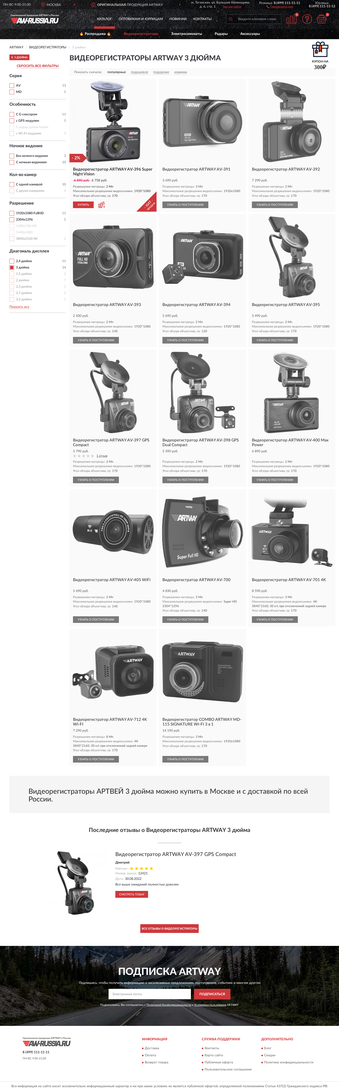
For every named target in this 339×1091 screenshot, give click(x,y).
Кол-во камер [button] (22, 175)
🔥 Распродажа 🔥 (95, 34)
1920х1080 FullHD (30, 213)
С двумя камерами (30, 191)
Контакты (202, 19)
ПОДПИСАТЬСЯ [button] (212, 994)
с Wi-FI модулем (28, 133)
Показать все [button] (19, 307)
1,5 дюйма (24, 274)
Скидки (269, 1055)
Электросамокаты (186, 34)
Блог (267, 1048)
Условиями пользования (210, 1004)
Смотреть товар (131, 894)
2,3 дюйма (24, 286)
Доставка (152, 1048)
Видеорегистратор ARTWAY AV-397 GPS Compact (175, 854)
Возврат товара (156, 1062)
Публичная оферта (219, 1062)
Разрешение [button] (21, 203)
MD (19, 92)
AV (18, 85)
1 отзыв (102, 455)
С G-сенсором (26, 114)
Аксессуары (250, 34)
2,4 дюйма (24, 261)
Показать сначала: (88, 72)
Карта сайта (214, 1055)
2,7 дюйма (24, 293)
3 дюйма (22, 267)
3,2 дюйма (24, 299)
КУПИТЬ (83, 204)
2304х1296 (24, 219)
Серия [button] (15, 76)
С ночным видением (31, 162)
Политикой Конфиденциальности (168, 1004)
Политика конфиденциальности (288, 1062)
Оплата (150, 1055)
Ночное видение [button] (26, 146)
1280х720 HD (26, 226)
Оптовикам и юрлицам (141, 19)
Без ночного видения (32, 156)
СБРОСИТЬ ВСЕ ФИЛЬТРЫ (38, 66)
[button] (279, 6)
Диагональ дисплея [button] (29, 251)
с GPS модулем (27, 120)
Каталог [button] (104, 19)
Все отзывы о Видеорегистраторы (169, 928)
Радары (221, 34)
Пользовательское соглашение (228, 1069)
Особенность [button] (22, 104)
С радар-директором (32, 127)
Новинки (178, 19)
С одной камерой (29, 184)
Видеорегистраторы (141, 34)
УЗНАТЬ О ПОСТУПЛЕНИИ (185, 204)
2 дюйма (22, 280)
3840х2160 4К (27, 238)
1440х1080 (24, 232)
